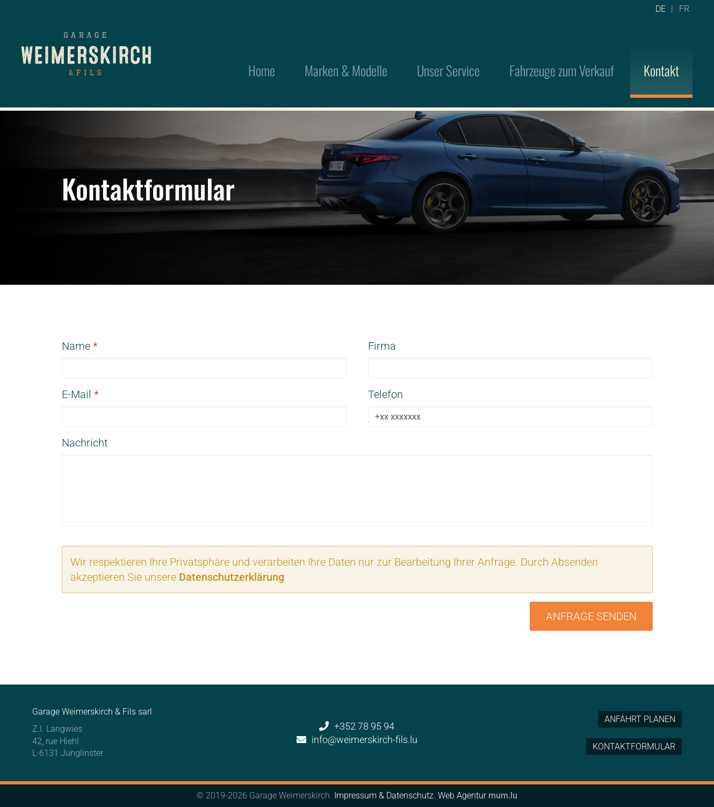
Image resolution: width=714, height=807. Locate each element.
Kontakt (661, 55)
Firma (382, 346)
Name (76, 346)
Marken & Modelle (346, 55)
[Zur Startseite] (86, 39)
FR (684, 13)
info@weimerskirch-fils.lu (364, 739)
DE (660, 13)
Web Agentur (462, 795)
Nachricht (84, 442)
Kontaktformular (634, 746)
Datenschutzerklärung (231, 577)
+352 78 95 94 (364, 726)
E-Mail (76, 394)
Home (261, 55)
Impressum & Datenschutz (384, 795)
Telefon (385, 394)
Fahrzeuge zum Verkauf (561, 55)
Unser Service (448, 55)
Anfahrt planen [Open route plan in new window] (639, 719)
